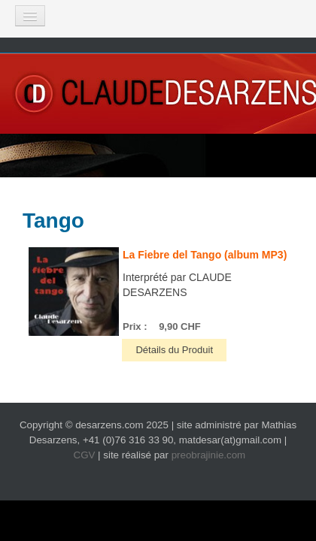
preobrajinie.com (209, 455)
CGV (85, 455)
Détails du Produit (174, 349)
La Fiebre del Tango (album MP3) (205, 255)
